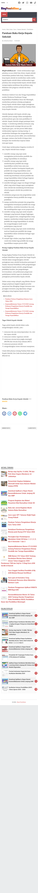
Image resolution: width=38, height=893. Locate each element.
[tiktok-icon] (35, 2)
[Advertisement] (19, 377)
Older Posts (32, 428)
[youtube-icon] (31, 2)
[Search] (17, 20)
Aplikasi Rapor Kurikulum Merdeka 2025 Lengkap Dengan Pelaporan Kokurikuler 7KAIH (22, 624)
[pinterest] (15, 414)
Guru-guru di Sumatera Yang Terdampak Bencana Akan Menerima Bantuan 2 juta (21, 580)
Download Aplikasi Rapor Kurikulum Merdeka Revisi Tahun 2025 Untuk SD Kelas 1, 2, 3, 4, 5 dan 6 (21, 641)
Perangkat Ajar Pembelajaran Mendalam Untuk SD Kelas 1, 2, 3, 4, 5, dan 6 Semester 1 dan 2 (22, 539)
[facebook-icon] (19, 2)
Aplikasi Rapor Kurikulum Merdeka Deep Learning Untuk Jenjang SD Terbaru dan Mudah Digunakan (22, 665)
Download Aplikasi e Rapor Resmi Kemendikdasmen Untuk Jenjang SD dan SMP (21, 493)
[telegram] (25, 414)
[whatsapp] (20, 414)
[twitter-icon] (23, 2)
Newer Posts (6, 428)
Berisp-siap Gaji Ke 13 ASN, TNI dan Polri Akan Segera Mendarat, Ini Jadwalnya (21, 474)
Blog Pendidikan (21, 702)
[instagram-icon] (27, 2)
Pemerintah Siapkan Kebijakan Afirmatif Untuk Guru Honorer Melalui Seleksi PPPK (22, 483)
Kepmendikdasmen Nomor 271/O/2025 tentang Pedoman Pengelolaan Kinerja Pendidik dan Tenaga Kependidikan (19, 306)
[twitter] (9, 414)
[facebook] (4, 414)
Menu (4, 14)
